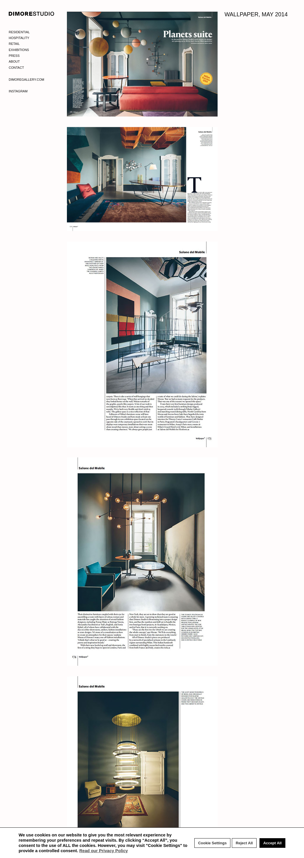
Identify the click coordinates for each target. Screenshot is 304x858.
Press (14, 55)
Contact (16, 67)
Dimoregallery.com (26, 79)
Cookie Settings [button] (212, 843)
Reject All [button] (244, 843)
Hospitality (19, 38)
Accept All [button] (272, 843)
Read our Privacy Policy (103, 850)
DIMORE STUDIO (31, 14)
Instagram (18, 91)
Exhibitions (19, 50)
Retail (14, 43)
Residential (19, 32)
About (14, 61)
